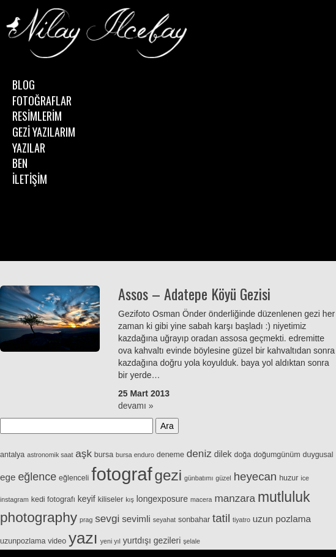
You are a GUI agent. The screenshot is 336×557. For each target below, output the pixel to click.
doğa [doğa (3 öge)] (242, 454)
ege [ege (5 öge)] (8, 477)
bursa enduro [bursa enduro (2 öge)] (135, 454)
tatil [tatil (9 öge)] (221, 518)
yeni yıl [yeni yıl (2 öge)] (110, 541)
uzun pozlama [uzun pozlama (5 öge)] (282, 518)
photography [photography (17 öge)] (38, 517)
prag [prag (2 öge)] (86, 519)
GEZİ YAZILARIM (43, 132)
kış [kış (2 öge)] (129, 499)
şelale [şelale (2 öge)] (191, 541)
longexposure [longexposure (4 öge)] (162, 499)
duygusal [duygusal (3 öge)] (317, 454)
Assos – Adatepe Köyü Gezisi (194, 293)
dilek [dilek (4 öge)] (223, 454)
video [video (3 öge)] (57, 541)
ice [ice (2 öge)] (305, 478)
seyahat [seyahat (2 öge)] (164, 519)
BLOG (23, 85)
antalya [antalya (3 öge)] (12, 454)
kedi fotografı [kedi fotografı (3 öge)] (53, 499)
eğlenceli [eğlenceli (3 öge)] (74, 478)
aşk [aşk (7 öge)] (83, 453)
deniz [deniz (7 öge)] (199, 453)
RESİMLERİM (37, 116)
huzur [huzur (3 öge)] (288, 478)
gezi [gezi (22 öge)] (168, 475)
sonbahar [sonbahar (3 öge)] (194, 519)
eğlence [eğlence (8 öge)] (37, 477)
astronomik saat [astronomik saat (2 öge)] (50, 454)
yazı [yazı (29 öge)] (83, 538)
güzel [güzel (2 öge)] (223, 478)
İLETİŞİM (29, 179)
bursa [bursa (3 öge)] (103, 454)
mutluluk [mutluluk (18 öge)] (284, 497)
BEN (20, 163)
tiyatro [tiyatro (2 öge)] (241, 519)
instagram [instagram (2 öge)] (14, 499)
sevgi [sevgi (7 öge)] (107, 518)
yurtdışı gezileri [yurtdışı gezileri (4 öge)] (152, 540)
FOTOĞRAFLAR (42, 100)
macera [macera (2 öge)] (201, 499)
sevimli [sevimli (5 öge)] (136, 518)
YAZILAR (28, 148)
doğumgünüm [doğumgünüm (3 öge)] (276, 454)
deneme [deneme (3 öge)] (170, 454)
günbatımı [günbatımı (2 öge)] (198, 478)
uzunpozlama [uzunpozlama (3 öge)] (22, 541)
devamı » (136, 406)
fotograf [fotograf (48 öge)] (121, 474)
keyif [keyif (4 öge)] (86, 499)
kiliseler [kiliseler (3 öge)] (111, 499)
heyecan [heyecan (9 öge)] (255, 476)
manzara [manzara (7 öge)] (234, 498)
